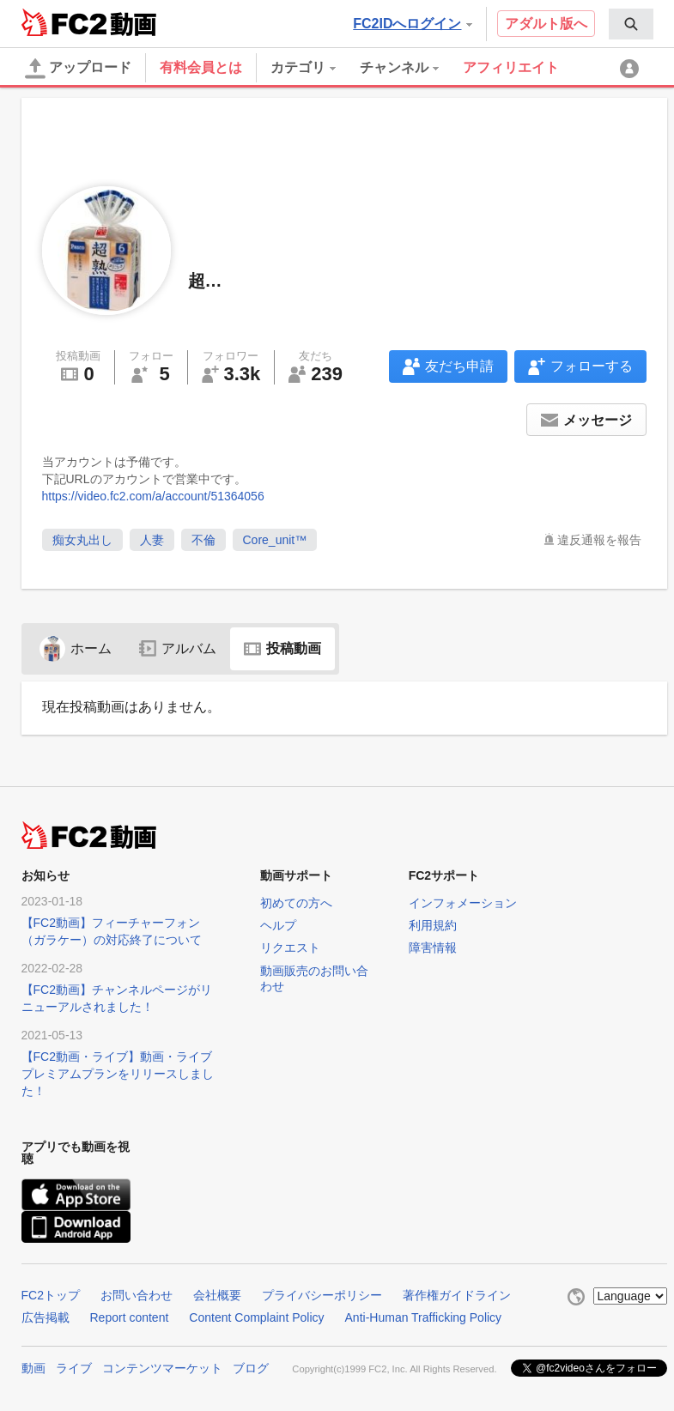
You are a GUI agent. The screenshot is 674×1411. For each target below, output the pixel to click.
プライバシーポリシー (322, 1295)
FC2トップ (50, 1295)
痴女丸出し (82, 540)
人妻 (152, 540)
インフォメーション (463, 903)
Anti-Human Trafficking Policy (423, 1317)
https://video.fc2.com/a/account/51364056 (153, 496)
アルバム (177, 648)
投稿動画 (282, 648)
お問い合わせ (136, 1295)
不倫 (203, 540)
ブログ (251, 1368)
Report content (129, 1317)
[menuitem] (631, 24)
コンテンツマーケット (162, 1368)
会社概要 (217, 1295)
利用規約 (433, 925)
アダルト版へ (546, 23)
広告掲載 (45, 1317)
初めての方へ (296, 903)
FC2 (63, 22)
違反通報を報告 (599, 540)
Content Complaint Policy (256, 1317)
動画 (33, 1368)
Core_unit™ (275, 540)
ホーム (75, 648)
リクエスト (290, 947)
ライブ (74, 1368)
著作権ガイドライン (457, 1295)
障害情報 (433, 947)
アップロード (78, 68)
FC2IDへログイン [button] (412, 23)
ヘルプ (278, 925)
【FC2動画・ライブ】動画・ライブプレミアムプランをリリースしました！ (117, 1074)
